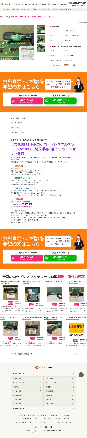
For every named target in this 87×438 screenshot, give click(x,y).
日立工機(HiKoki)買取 (17, 132)
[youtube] (46, 427)
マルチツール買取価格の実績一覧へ (22, 354)
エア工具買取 (60, 378)
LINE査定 (27, 4)
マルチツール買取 (16, 123)
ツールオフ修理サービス (44, 422)
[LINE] (51, 427)
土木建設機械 (27, 399)
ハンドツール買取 (60, 383)
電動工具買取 (15, 127)
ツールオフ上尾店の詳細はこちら (23, 207)
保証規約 (66, 418)
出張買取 (52, 4)
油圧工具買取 (60, 391)
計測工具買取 (27, 391)
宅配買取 (62, 4)
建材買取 (60, 387)
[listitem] (41, 29)
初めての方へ (19, 4)
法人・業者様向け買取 (24, 418)
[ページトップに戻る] (81, 374)
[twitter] (36, 427)
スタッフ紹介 (65, 415)
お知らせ (37, 418)
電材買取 (27, 387)
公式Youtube (53, 415)
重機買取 (60, 399)
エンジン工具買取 (27, 383)
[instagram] (41, 427)
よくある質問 (42, 415)
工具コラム (21, 415)
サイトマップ (48, 418)
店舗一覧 (34, 4)
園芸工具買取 (27, 395)
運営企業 (57, 418)
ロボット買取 (60, 403)
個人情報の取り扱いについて (24, 422)
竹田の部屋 (31, 415)
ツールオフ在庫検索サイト (63, 422)
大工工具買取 (27, 403)
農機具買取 (60, 395)
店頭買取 (42, 4)
